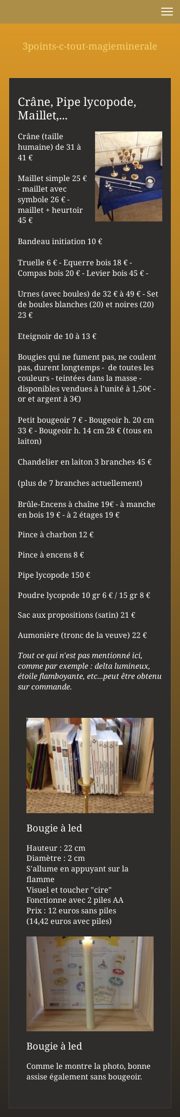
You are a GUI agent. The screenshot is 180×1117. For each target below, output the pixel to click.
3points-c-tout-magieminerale (90, 45)
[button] (167, 11)
